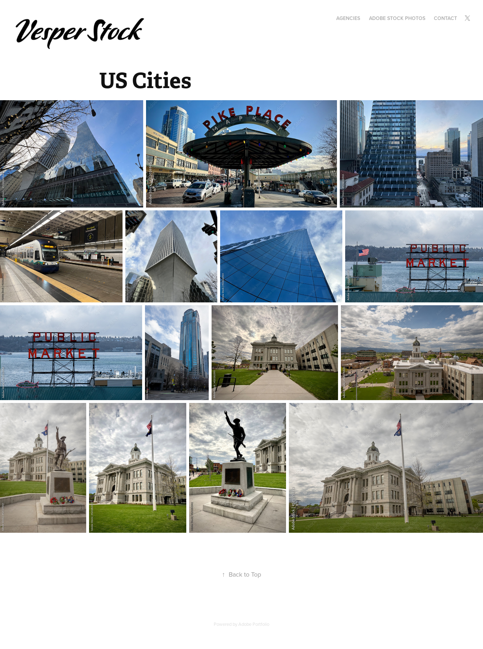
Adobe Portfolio (253, 624)
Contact (445, 18)
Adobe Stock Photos (397, 18)
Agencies (348, 18)
